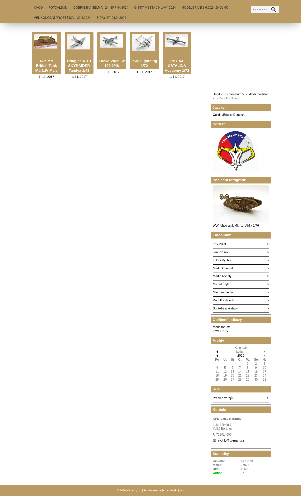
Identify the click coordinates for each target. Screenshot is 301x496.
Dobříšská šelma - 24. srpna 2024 (100, 7)
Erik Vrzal (219, 244)
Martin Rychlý (222, 276)
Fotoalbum (58, 7)
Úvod (38, 7)
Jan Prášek (220, 252)
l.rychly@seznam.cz (230, 440)
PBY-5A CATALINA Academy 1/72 (177, 65)
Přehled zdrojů (223, 398)
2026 (240, 355)
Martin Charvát (223, 268)
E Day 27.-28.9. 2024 (111, 17)
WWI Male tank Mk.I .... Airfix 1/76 (236, 225)
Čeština (218, 114)
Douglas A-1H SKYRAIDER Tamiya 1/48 (79, 65)
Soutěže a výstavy (225, 308)
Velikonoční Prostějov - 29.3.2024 (62, 17)
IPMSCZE (220, 331)
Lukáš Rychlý (222, 260)
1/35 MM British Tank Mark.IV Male (46, 65)
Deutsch (239, 114)
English (228, 114)
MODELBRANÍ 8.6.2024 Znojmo (204, 7)
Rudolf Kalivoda (223, 300)
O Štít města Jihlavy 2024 (155, 7)
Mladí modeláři (223, 292)
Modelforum (222, 327)
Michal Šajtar (222, 284)
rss (182, 490)
